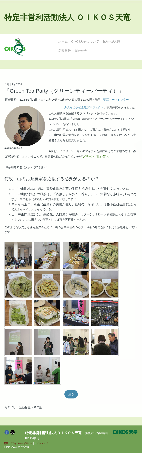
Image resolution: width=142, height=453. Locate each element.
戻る (71, 394)
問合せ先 (80, 51)
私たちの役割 (112, 41)
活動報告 (64, 51)
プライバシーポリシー (21, 443)
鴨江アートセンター (116, 99)
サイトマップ (41, 443)
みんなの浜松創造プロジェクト (84, 107)
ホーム (63, 41)
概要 (6, 443)
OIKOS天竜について (85, 41)
